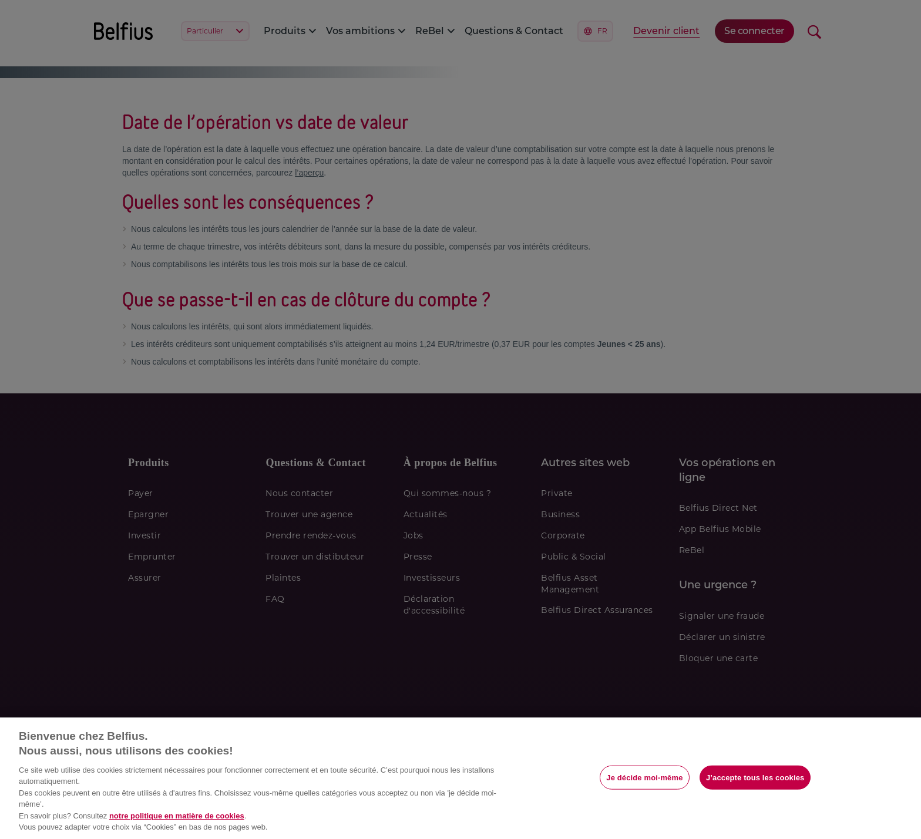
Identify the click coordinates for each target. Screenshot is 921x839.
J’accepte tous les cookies (755, 777)
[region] (460, 778)
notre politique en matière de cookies (176, 815)
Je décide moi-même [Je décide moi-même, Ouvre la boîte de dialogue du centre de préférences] (644, 777)
